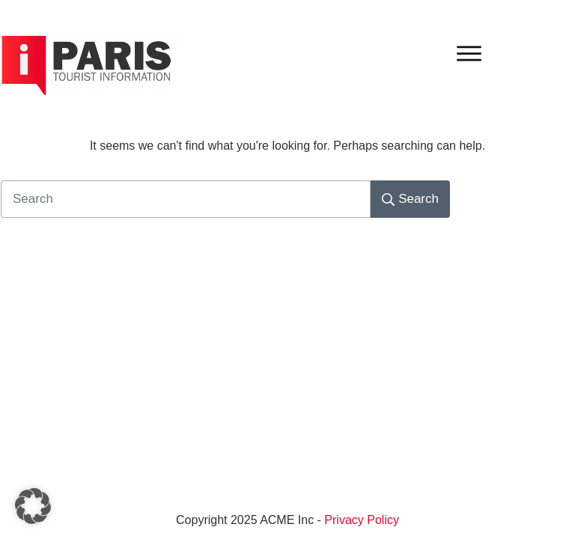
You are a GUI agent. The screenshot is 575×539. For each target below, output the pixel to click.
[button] (33, 506)
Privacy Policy (361, 520)
